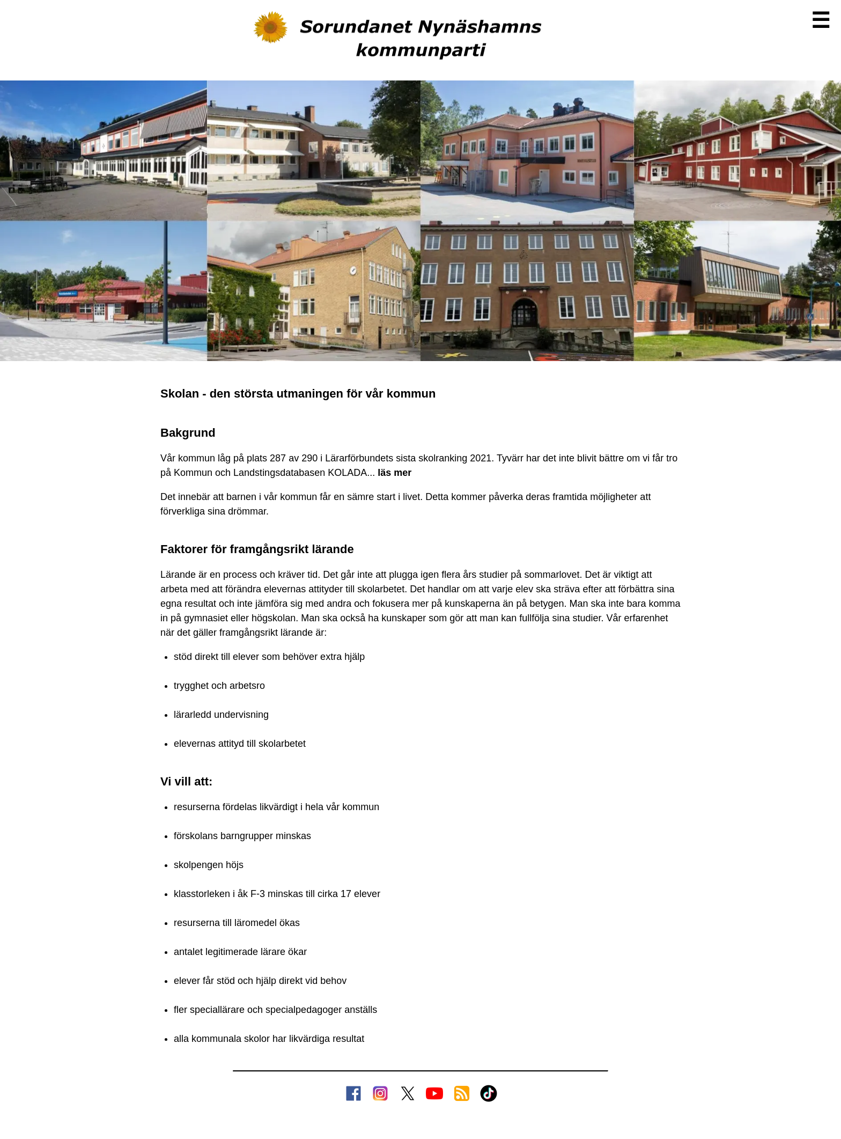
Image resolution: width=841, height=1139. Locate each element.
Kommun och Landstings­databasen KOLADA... (292, 472)
